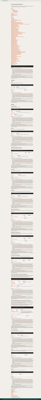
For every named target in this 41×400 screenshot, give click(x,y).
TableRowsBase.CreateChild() (14, 177)
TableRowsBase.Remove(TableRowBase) (15, 26)
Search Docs (28, 399)
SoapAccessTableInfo (13, 311)
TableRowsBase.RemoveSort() (14, 34)
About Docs (31, 399)
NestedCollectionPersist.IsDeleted (15, 50)
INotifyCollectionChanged (14, 15)
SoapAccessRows (13, 156)
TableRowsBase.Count (13, 39)
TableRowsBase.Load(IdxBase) (14, 35)
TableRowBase (12, 175)
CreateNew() (16, 69)
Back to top (37, 399)
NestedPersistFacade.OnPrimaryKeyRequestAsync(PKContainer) (18, 51)
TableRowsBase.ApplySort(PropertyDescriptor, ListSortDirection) (18, 32)
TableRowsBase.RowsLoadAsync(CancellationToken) (17, 23)
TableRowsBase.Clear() (13, 27)
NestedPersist (13, 9)
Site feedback (24, 399)
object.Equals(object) (13, 59)
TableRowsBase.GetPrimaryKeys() (15, 28)
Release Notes (18, 399)
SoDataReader (12, 310)
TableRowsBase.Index (13, 38)
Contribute (34, 399)
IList (11, 16)
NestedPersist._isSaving (13, 55)
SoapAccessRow (21, 75)
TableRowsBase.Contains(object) (14, 31)
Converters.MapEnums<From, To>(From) (15, 397)
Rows (16, 63)
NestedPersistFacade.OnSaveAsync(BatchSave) (16, 53)
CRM (15, 63)
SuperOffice (14, 63)
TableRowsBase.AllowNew (14, 42)
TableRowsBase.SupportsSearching (15, 46)
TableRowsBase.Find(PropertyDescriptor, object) (16, 33)
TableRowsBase (15, 11)
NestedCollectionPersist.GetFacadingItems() (16, 49)
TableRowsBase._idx (13, 21)
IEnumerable (12, 14)
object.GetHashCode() (13, 61)
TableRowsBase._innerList (14, 19)
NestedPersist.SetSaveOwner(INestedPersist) (16, 56)
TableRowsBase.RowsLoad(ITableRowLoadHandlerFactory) (17, 36)
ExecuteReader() (15, 304)
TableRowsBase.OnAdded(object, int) (15, 29)
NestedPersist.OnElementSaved (14, 58)
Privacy (21, 399)
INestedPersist (15, 14)
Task (11, 286)
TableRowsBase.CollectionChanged (15, 48)
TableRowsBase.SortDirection (14, 44)
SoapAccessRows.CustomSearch (25, 70)
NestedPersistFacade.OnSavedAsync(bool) (16, 54)
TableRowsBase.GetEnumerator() (14, 25)
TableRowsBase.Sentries (13, 37)
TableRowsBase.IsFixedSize (14, 40)
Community (15, 399)
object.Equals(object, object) (14, 60)
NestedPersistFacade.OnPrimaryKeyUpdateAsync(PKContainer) (18, 52)
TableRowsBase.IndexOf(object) (14, 30)
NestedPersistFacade (15, 10)
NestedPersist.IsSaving (13, 57)
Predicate (12, 216)
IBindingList (12, 392)
